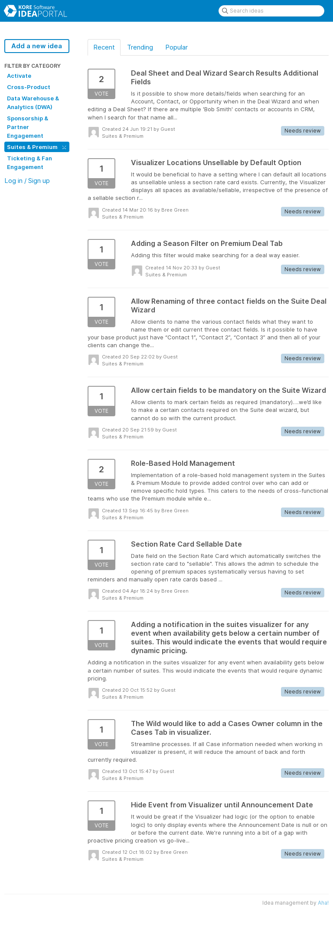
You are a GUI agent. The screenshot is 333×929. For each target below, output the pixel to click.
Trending (140, 47)
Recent (104, 47)
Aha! (323, 902)
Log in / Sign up (27, 180)
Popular (176, 47)
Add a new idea (36, 46)
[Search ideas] (271, 11)
